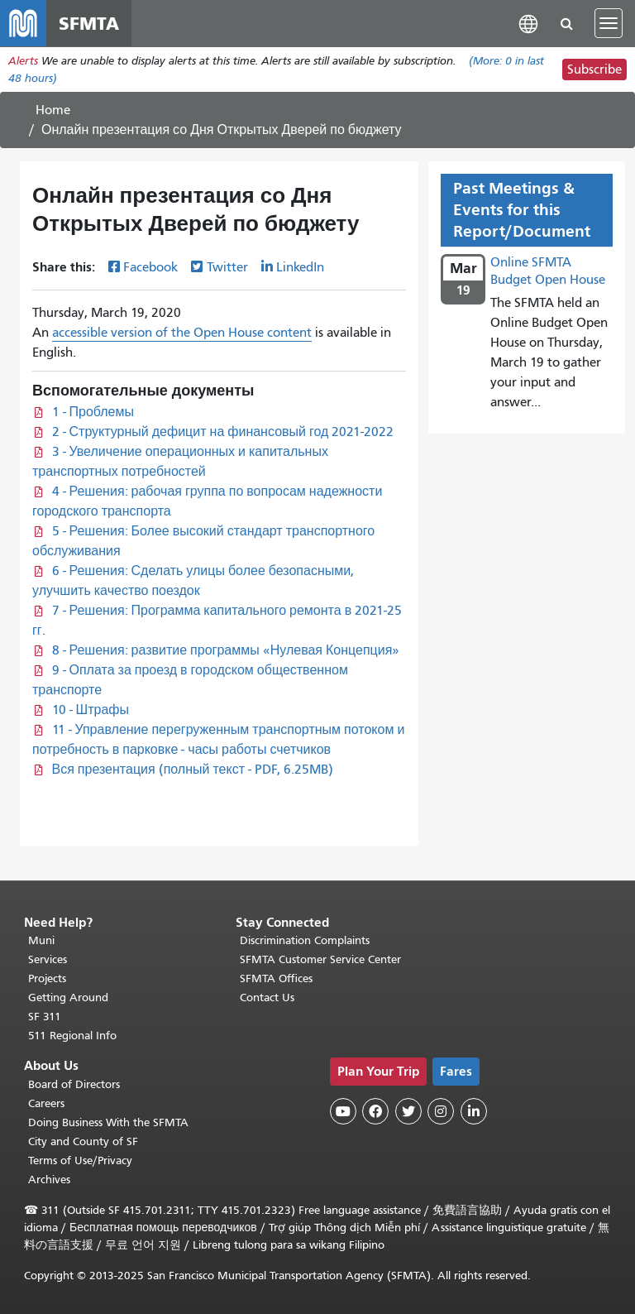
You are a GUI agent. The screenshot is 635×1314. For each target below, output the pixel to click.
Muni (41, 940)
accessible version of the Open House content (182, 332)
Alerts (23, 61)
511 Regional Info (72, 1036)
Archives (49, 1180)
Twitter (227, 267)
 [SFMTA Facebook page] (375, 1111)
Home (53, 110)
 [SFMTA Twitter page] (408, 1111)
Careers (46, 1103)
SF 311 (44, 1016)
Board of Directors (74, 1084)
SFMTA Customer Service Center (320, 959)
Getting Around (68, 997)
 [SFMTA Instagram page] (440, 1111)
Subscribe (594, 69)
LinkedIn (300, 267)
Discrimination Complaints (305, 940)
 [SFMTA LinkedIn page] (474, 1111)
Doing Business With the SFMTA (108, 1122)
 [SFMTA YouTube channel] (343, 1111)
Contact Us (267, 997)
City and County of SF (83, 1141)
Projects (47, 978)
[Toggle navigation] (608, 23)
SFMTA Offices (276, 978)
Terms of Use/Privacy (80, 1160)
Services (47, 959)
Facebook (150, 267)
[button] (528, 22)
